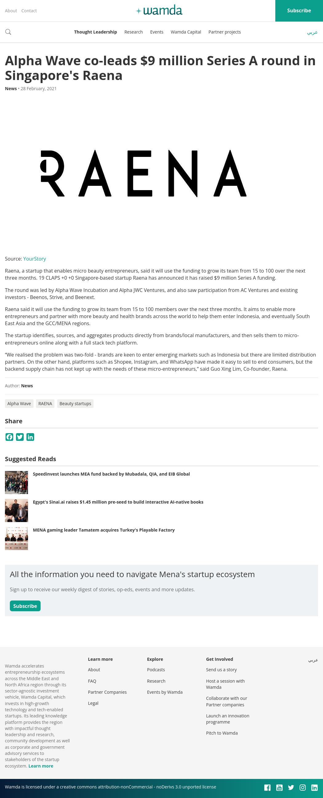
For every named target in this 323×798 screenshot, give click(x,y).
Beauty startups (75, 403)
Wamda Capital (186, 32)
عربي (312, 32)
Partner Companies (107, 692)
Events (156, 32)
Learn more (40, 766)
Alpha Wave (19, 403)
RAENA (45, 403)
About (11, 11)
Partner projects (225, 32)
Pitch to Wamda (222, 733)
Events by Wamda (165, 692)
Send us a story (221, 669)
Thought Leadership (95, 32)
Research (133, 32)
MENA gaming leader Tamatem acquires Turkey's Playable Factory (104, 530)
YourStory (34, 258)
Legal (93, 703)
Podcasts (156, 669)
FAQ (92, 681)
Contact (29, 11)
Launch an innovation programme (227, 719)
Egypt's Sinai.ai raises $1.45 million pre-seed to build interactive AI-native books (118, 502)
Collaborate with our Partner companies (226, 701)
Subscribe (299, 10)
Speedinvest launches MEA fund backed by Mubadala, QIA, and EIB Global (111, 474)
